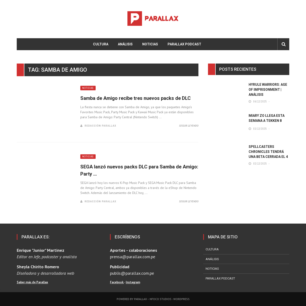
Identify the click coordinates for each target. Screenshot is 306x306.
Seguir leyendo (188, 125)
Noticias (150, 44)
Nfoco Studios (160, 299)
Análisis (125, 44)
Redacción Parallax (100, 125)
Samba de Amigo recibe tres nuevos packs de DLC (135, 98)
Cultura (100, 44)
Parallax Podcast (184, 44)
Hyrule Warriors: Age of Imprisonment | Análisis (268, 90)
